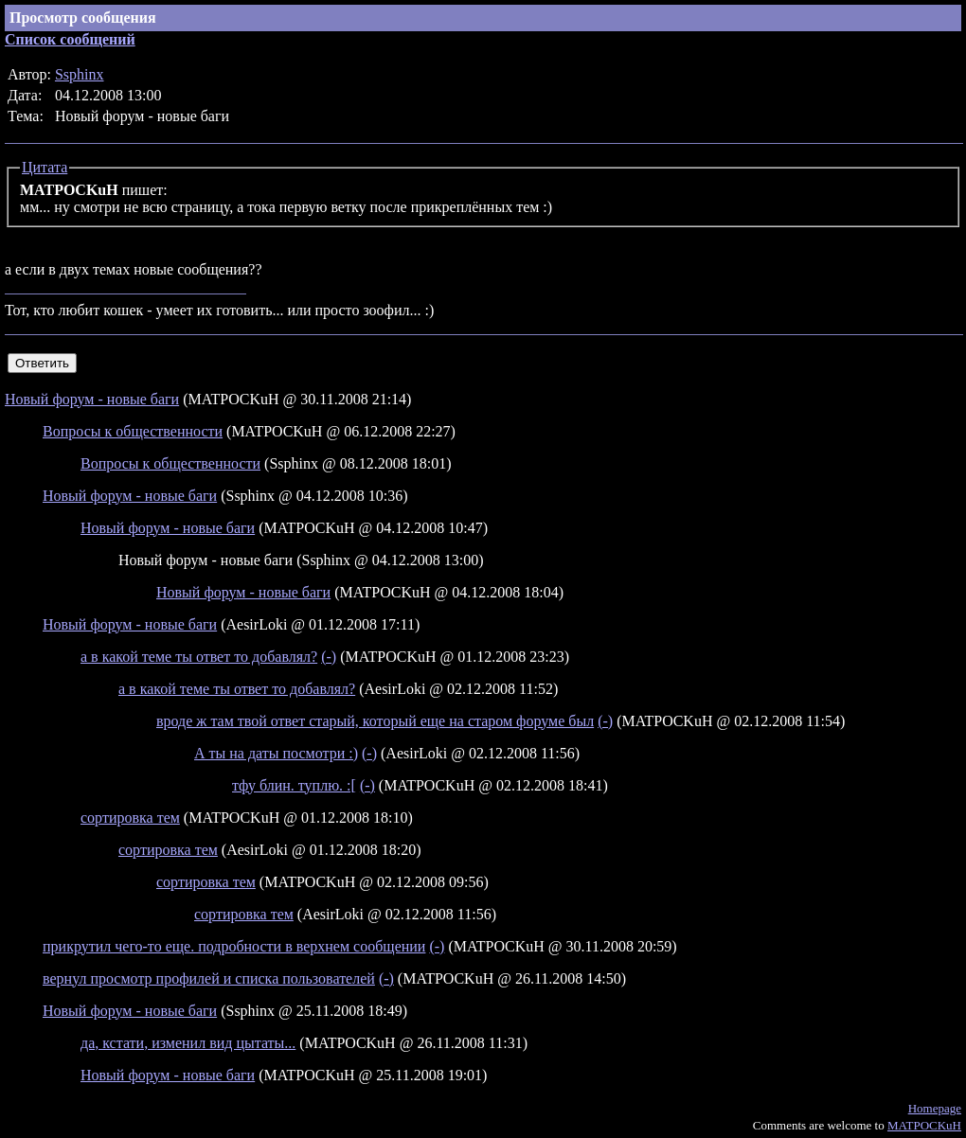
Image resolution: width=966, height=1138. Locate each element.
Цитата (44, 167)
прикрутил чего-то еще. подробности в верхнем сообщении (234, 946)
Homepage (934, 1108)
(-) (328, 657)
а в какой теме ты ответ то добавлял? (198, 657)
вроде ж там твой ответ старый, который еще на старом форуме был (375, 721)
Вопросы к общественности (133, 431)
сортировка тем (130, 817)
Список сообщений (70, 39)
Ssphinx (79, 74)
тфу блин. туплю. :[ (294, 785)
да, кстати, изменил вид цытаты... (187, 1043)
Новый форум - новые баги (92, 399)
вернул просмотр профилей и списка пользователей (209, 978)
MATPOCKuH (924, 1125)
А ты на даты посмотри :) (276, 753)
